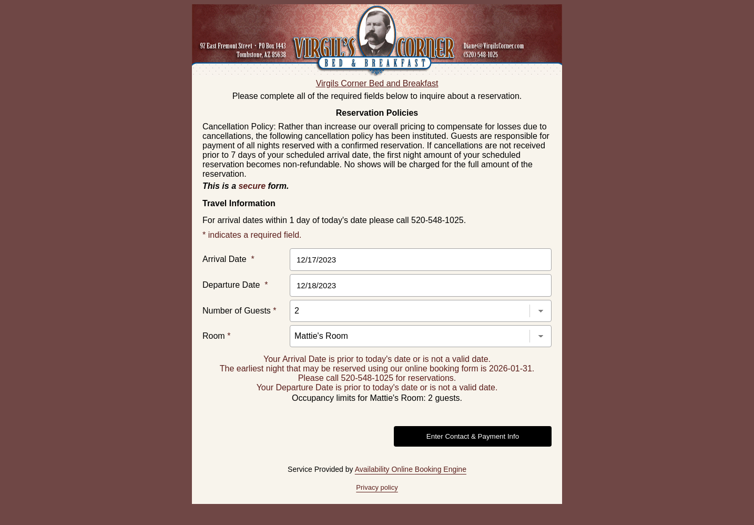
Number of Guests (239, 310)
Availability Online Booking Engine (410, 469)
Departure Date (235, 284)
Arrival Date (228, 259)
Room (216, 335)
